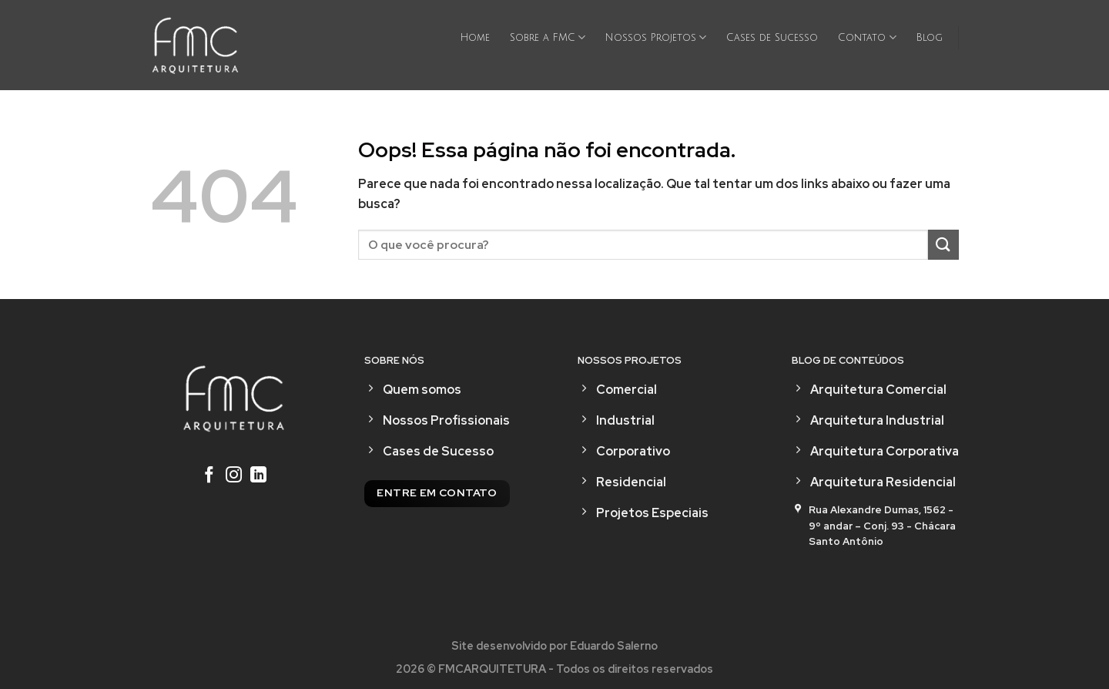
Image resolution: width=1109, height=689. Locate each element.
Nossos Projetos (655, 37)
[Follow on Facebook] (209, 476)
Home (475, 37)
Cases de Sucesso (772, 37)
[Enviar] (943, 245)
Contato (867, 37)
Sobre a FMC (547, 37)
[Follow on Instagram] (234, 476)
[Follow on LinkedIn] (258, 476)
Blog (929, 37)
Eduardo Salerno (614, 645)
